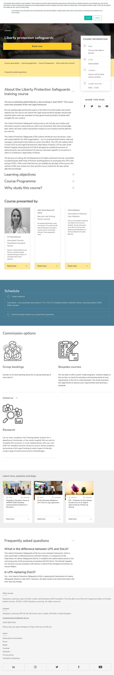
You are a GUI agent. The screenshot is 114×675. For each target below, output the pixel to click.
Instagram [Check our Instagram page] (35, 667)
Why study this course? (65, 63)
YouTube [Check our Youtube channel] (100, 667)
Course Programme (46, 63)
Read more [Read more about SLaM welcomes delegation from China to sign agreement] (41, 519)
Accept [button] (88, 18)
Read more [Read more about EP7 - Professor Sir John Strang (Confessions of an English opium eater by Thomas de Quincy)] (73, 519)
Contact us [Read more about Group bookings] (8, 398)
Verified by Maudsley (11, 658)
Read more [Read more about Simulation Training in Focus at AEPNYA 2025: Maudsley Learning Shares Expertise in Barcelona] (10, 519)
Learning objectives (29, 63)
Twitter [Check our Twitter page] (57, 667)
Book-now (37, 46)
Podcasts (6, 651)
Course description (11, 63)
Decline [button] (97, 18)
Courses (7, 30)
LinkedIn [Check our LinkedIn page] (13, 667)
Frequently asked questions (15, 72)
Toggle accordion (73, 91)
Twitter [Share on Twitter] (92, 106)
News (5, 641)
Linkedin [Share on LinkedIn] (99, 106)
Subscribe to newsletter (12, 638)
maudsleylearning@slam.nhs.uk (16, 618)
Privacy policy (8, 655)
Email (107, 106)
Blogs (5, 645)
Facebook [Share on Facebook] (84, 106)
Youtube (6, 648)
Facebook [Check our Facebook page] (79, 667)
